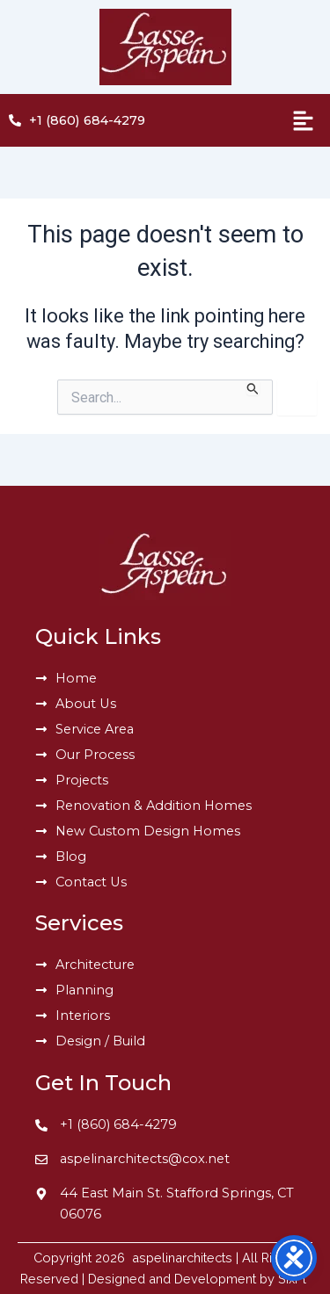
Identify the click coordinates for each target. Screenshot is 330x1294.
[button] (258, 120)
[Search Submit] (253, 387)
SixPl (294, 1278)
